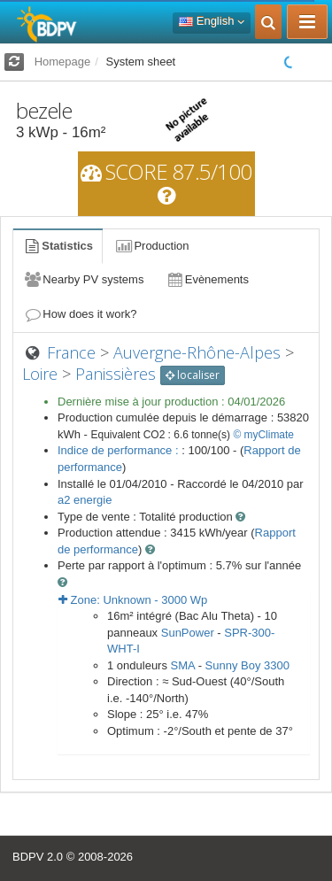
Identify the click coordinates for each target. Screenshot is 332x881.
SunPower (187, 632)
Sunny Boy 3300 (247, 665)
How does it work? (80, 314)
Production (151, 245)
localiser (193, 375)
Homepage (63, 61)
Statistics (57, 245)
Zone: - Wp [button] (132, 600)
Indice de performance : (119, 450)
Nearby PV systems (83, 279)
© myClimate (263, 435)
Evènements (207, 279)
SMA (183, 665)
